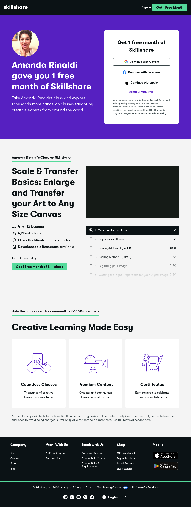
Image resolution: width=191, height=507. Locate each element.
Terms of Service (157, 100)
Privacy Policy (120, 103)
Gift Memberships (127, 453)
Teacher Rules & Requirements (90, 465)
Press (13, 463)
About (13, 453)
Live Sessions (124, 468)
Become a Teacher (92, 453)
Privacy (77, 487)
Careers (15, 458)
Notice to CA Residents (145, 487)
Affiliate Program (55, 453)
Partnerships (53, 458)
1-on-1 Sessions (125, 463)
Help (65, 487)
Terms (89, 487)
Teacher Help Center (93, 458)
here (148, 420)
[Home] (16, 7)
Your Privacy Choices (112, 487)
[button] (169, 7)
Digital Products (126, 458)
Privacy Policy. (159, 113)
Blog (12, 468)
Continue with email (141, 91)
